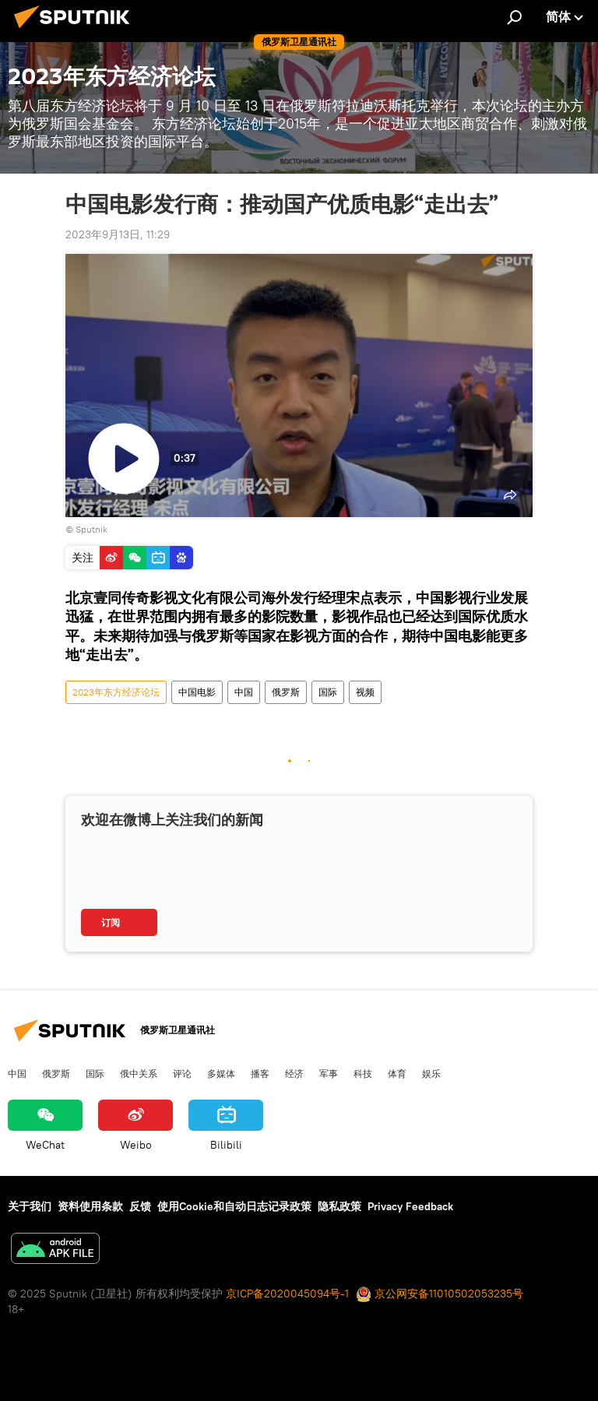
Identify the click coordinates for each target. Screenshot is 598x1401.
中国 (243, 692)
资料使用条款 (90, 1206)
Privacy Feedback (410, 1206)
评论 (182, 1073)
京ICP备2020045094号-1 (287, 1294)
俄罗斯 (286, 692)
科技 (363, 1073)
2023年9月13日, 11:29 (117, 234)
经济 (294, 1073)
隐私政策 (339, 1206)
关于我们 (29, 1206)
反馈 (140, 1206)
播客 (260, 1073)
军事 (328, 1073)
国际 (327, 692)
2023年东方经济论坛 (116, 692)
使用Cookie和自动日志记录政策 (234, 1206)
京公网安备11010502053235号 (439, 1294)
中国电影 (197, 692)
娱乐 (431, 1073)
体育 (397, 1073)
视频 (365, 692)
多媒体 (221, 1073)
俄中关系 (138, 1073)
